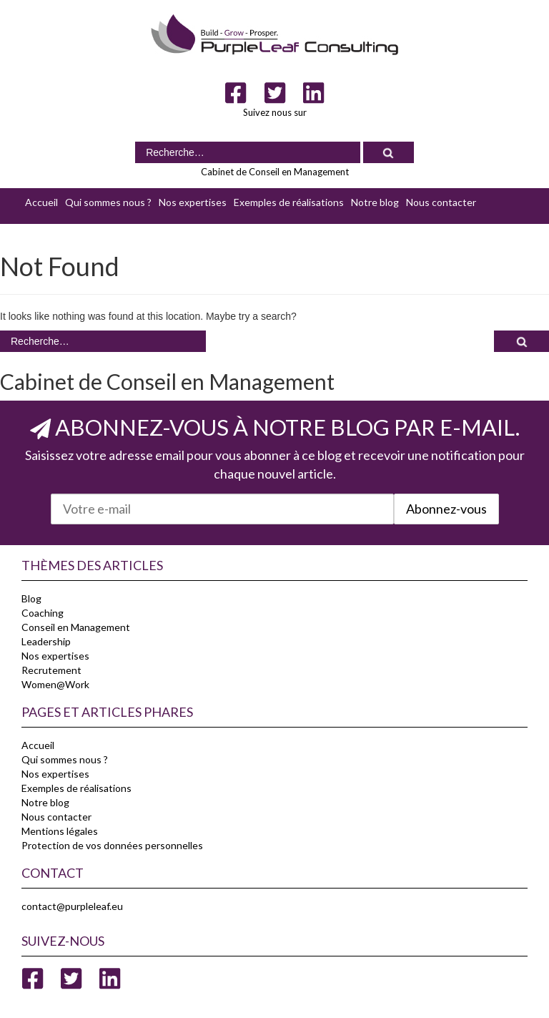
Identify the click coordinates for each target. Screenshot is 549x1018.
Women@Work (55, 684)
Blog (31, 598)
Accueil (41, 202)
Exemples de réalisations (289, 202)
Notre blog (375, 202)
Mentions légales (59, 831)
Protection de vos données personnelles (112, 845)
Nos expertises (193, 202)
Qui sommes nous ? (108, 202)
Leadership (46, 641)
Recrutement (51, 670)
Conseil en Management (75, 627)
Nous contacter (441, 202)
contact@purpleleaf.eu (72, 906)
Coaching (42, 613)
